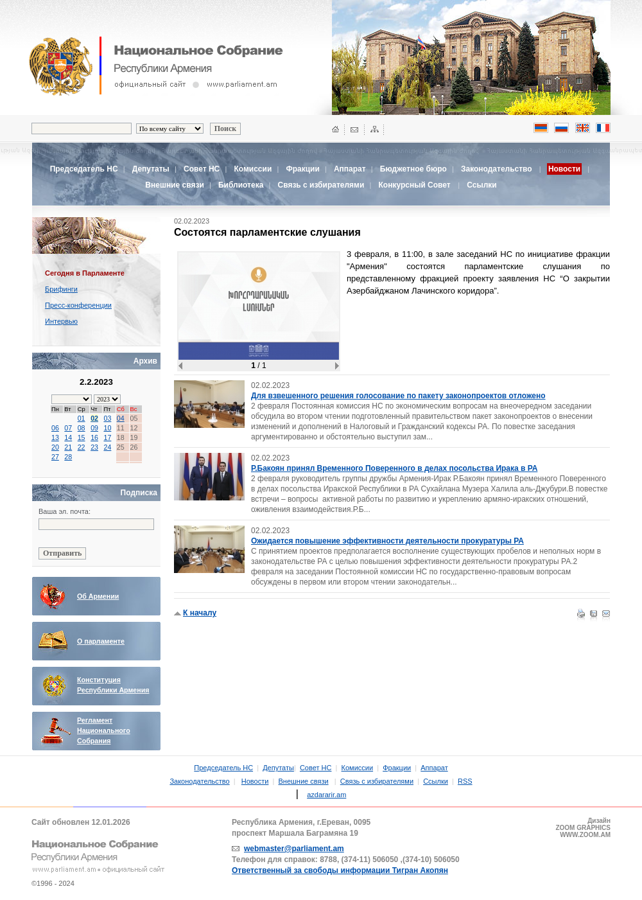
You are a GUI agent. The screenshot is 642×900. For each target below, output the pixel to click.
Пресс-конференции (78, 305)
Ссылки (481, 185)
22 (81, 447)
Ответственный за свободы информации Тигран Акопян (340, 870)
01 (81, 418)
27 (55, 457)
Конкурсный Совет (415, 185)
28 (68, 457)
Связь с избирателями (321, 185)
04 (121, 418)
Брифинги (61, 289)
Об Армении (98, 596)
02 (94, 418)
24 (107, 447)
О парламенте (101, 641)
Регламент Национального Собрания (103, 730)
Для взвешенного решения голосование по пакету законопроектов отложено (398, 395)
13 (55, 437)
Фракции (302, 168)
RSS (465, 781)
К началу (199, 612)
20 (55, 447)
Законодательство (496, 168)
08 (81, 428)
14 (68, 437)
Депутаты (150, 168)
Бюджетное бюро (413, 168)
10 (107, 428)
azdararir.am (326, 795)
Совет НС (202, 168)
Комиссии (253, 168)
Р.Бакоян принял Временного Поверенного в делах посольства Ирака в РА (394, 468)
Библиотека (240, 185)
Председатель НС (84, 168)
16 (94, 437)
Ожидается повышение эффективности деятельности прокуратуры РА (387, 540)
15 (81, 437)
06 (55, 428)
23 (94, 447)
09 (94, 428)
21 (68, 447)
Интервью (61, 321)
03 (107, 418)
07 (68, 428)
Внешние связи (174, 185)
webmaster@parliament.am (294, 848)
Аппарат (350, 168)
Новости (255, 781)
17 (107, 437)
